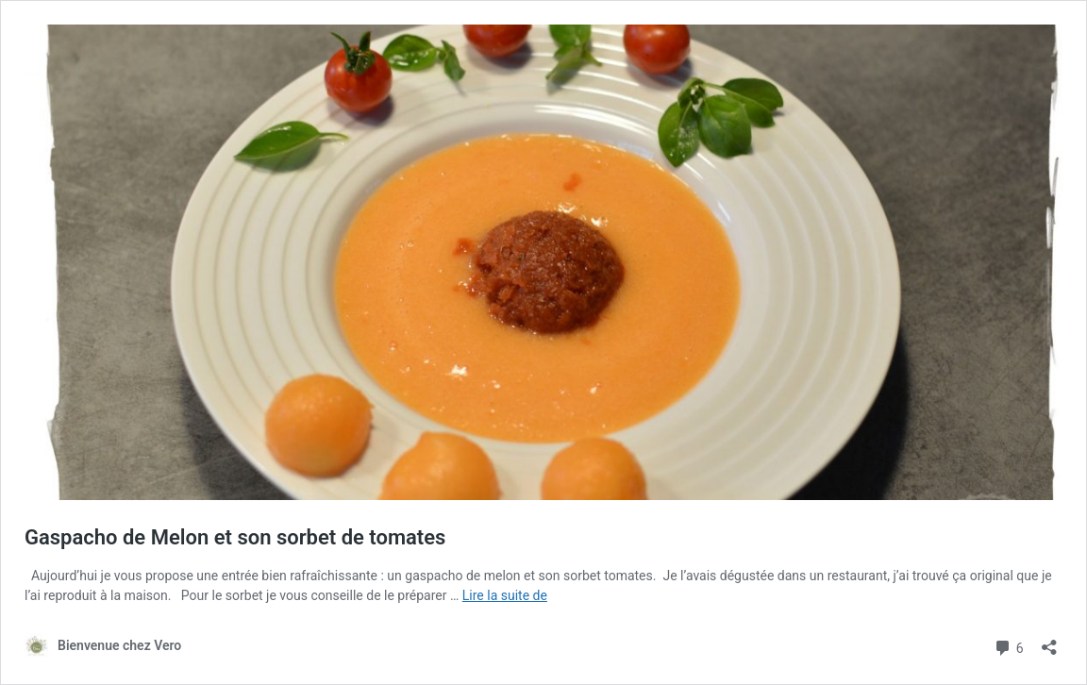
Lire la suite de (504, 595)
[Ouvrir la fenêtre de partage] (1049, 641)
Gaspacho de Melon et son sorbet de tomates (235, 537)
